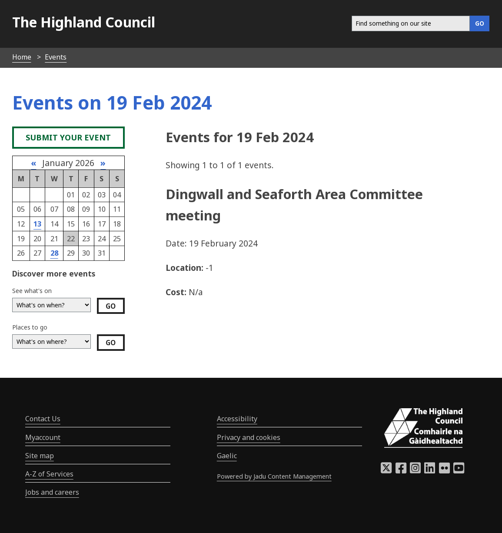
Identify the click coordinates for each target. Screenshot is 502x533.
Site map (39, 455)
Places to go (29, 327)
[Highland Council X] (386, 470)
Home (21, 57)
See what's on (32, 290)
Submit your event (68, 137)
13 (37, 224)
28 (54, 253)
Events (55, 57)
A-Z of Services (49, 474)
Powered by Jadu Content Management (274, 476)
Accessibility (237, 418)
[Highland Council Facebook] (401, 470)
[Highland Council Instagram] (415, 470)
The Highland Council (83, 22)
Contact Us (42, 418)
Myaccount (42, 437)
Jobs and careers (52, 492)
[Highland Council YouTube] (458, 470)
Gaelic (227, 455)
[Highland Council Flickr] (444, 470)
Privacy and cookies (248, 437)
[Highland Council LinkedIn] (429, 470)
